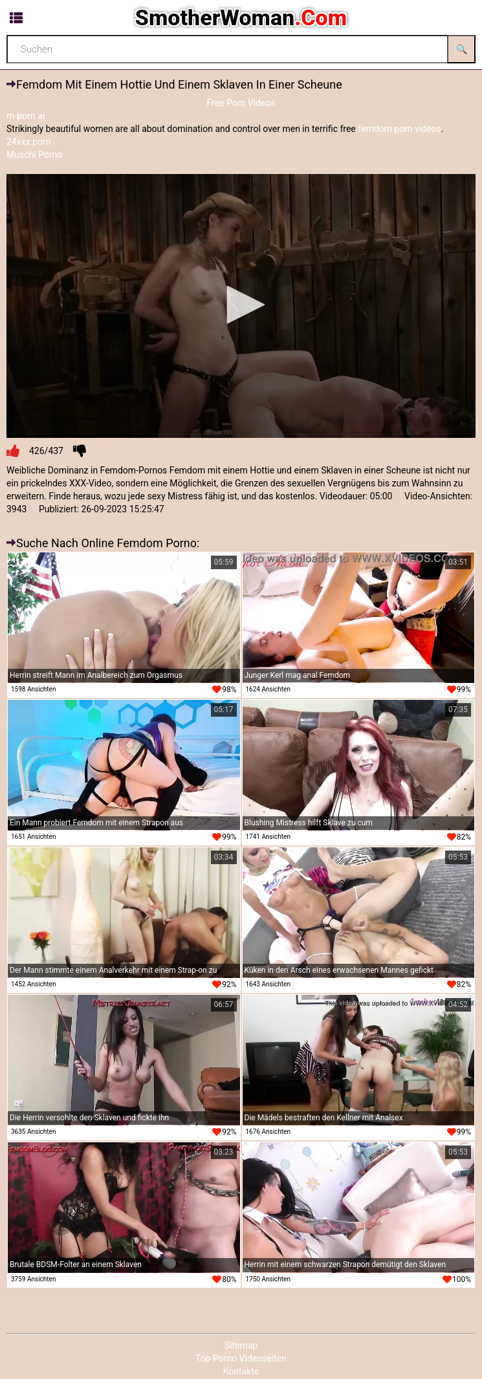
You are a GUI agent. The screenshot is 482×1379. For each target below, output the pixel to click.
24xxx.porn (28, 141)
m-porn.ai (25, 116)
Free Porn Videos (240, 103)
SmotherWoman (241, 17)
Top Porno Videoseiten (241, 1358)
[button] (241, 304)
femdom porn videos (399, 129)
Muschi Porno (34, 154)
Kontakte (241, 1371)
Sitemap (241, 1345)
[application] (241, 306)
